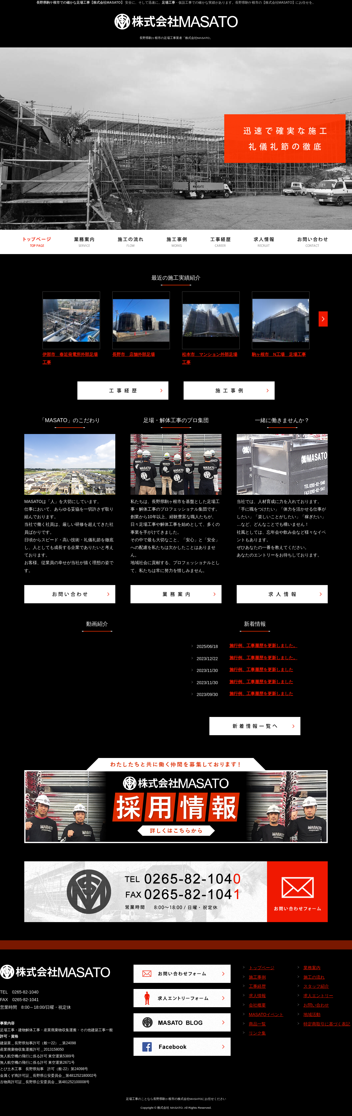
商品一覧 (257, 1023)
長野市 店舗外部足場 (133, 354)
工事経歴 (257, 986)
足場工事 (168, 2)
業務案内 (311, 967)
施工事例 (257, 977)
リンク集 (257, 1033)
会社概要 (257, 1005)
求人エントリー (318, 995)
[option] (71, 328)
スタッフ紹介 (316, 986)
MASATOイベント (266, 1014)
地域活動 (311, 1014)
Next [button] (323, 319)
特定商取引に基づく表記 (326, 1023)
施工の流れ (314, 977)
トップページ (261, 967)
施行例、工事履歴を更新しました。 (263, 645)
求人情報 (257, 995)
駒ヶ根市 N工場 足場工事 (279, 354)
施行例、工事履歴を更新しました (261, 669)
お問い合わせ (316, 1005)
